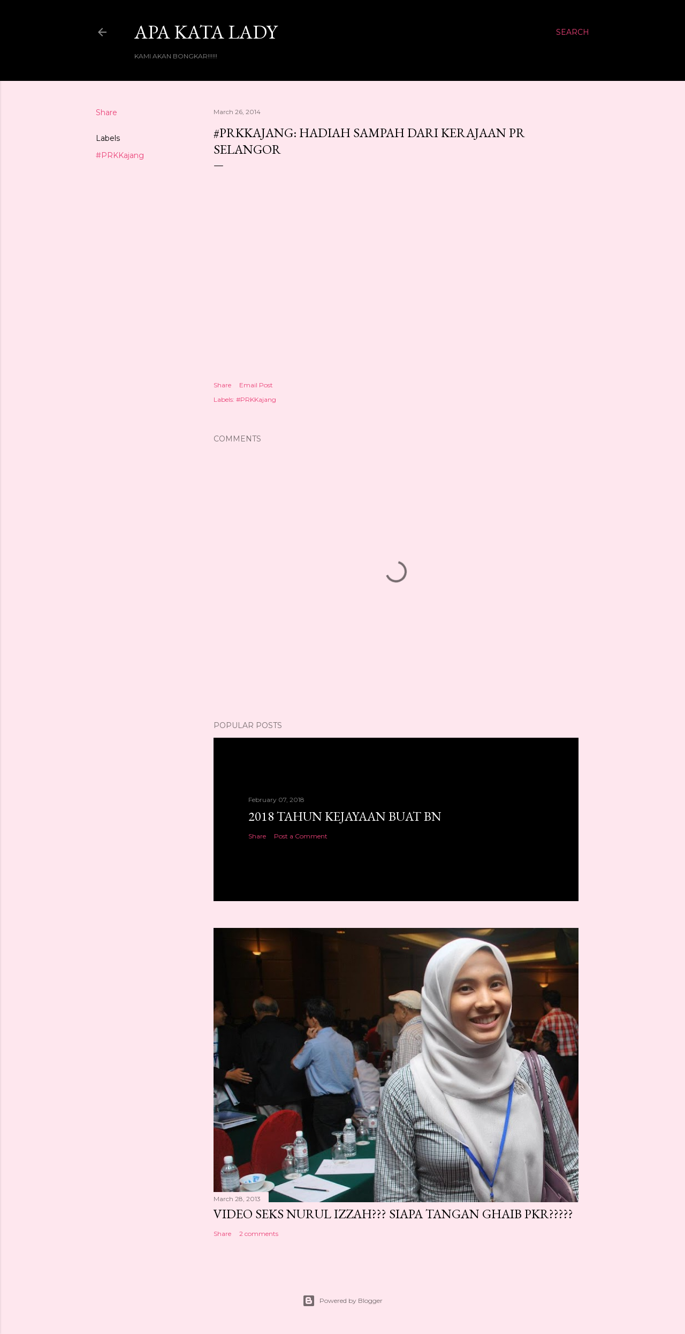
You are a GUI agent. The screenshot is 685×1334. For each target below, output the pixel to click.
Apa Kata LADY (205, 31)
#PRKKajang (120, 155)
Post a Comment (301, 836)
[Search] (572, 32)
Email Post (256, 385)
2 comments (258, 1234)
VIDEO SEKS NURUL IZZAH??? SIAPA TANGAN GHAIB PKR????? (393, 1213)
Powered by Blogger (342, 1300)
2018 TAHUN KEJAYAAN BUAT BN (345, 816)
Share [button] (106, 112)
